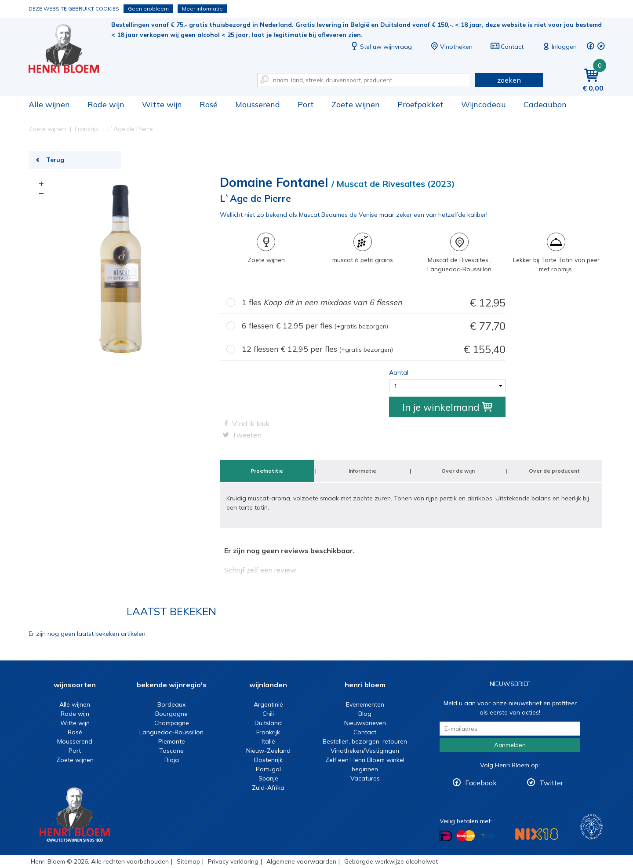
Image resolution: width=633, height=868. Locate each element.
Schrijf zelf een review (260, 569)
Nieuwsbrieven (365, 723)
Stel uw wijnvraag (380, 47)
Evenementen (365, 704)
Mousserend (257, 104)
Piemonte (171, 741)
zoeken (509, 80)
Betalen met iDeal (446, 836)
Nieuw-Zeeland (268, 751)
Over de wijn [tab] (458, 470)
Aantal (398, 372)
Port (306, 104)
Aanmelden (510, 744)
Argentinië (268, 704)
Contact (507, 47)
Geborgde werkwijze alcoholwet (391, 861)
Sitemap (188, 861)
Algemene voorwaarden (301, 861)
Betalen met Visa (488, 836)
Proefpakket (420, 104)
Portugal (268, 769)
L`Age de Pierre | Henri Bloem (70, 48)
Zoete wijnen (355, 104)
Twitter (551, 782)
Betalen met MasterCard (465, 836)
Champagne (171, 723)
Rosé (209, 104)
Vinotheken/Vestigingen (365, 751)
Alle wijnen (49, 104)
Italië (268, 741)
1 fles (374, 303)
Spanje (268, 778)
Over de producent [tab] (554, 470)
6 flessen (374, 326)
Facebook (481, 782)
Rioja (171, 760)
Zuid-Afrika (268, 787)
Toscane (171, 751)
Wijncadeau (483, 104)
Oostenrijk (268, 760)
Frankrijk (268, 732)
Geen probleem (148, 8)
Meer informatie (202, 8)
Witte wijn (162, 104)
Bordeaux (171, 704)
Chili (268, 714)
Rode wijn (105, 104)
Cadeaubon (545, 104)
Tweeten (247, 434)
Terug (55, 160)
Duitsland (268, 723)
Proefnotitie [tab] (267, 470)
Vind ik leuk (250, 423)
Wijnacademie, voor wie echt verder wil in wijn (591, 827)
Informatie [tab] (362, 470)
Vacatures (365, 778)
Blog (364, 714)
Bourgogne (171, 714)
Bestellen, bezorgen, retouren (365, 741)
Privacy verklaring (233, 861)
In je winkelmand (447, 407)
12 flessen (374, 349)
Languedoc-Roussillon (171, 732)
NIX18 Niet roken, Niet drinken (536, 834)
